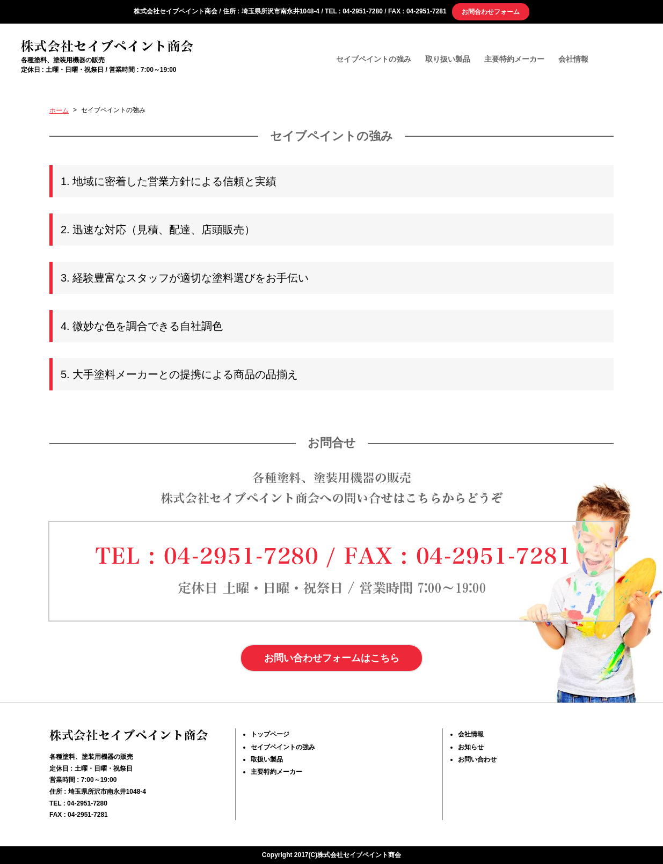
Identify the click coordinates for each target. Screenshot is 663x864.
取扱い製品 (267, 759)
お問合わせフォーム (491, 12)
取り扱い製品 (447, 59)
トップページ (270, 735)
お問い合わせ (477, 759)
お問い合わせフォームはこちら (331, 658)
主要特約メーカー (514, 59)
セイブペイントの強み (373, 59)
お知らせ (471, 747)
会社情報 (573, 59)
